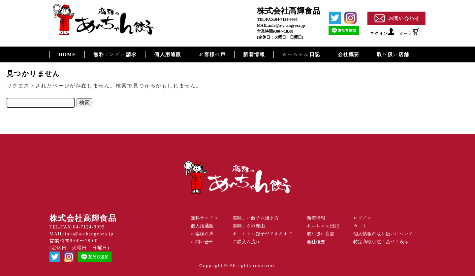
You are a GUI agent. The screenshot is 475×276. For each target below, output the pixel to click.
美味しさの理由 (249, 226)
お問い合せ (202, 241)
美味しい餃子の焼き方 (256, 218)
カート (406, 33)
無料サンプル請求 (115, 54)
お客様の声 (212, 54)
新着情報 (254, 54)
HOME (67, 54)
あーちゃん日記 (301, 54)
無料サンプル (204, 218)
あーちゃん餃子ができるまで (263, 233)
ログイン (379, 33)
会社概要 (349, 54)
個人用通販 (167, 54)
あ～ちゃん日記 (323, 226)
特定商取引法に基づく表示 (381, 241)
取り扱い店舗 (393, 54)
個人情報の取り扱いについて (383, 233)
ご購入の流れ (246, 241)
